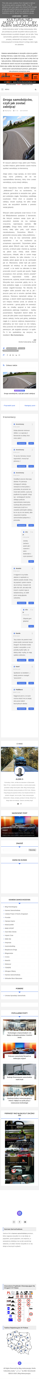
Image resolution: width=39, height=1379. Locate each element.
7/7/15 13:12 (16, 475)
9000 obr (8, 939)
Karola (18, 633)
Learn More (16, 16)
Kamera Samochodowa (12, 910)
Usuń (31, 443)
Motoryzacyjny (25, 1373)
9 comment (24, 110)
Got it (25, 16)
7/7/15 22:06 (26, 615)
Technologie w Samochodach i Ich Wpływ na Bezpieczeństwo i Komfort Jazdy (19, 1035)
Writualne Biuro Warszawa (13, 978)
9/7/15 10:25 (16, 636)
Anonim (18, 568)
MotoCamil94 (9, 925)
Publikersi (19, 689)
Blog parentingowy (11, 907)
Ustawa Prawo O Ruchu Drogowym (16, 914)
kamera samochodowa (19, 1233)
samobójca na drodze (11, 350)
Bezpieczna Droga (11, 950)
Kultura (21, 348)
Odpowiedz (21, 443)
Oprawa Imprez (10, 921)
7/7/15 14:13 (16, 571)
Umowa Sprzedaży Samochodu (15, 995)
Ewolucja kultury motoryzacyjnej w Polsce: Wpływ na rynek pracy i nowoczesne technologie (19, 1101)
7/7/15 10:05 (16, 426)
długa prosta (11, 348)
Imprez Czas (9, 935)
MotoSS (7, 960)
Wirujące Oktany (10, 971)
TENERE (8, 967)
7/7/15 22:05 (26, 537)
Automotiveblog (10, 946)
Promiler (8, 917)
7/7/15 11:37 (16, 452)
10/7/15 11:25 (16, 669)
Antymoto (8, 942)
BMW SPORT (9, 928)
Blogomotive (9, 953)
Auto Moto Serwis (11, 932)
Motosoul (8, 964)
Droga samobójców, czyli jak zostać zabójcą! (19, 393)
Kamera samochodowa (12, 975)
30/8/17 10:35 (16, 692)
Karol (18, 666)
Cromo (7, 957)
